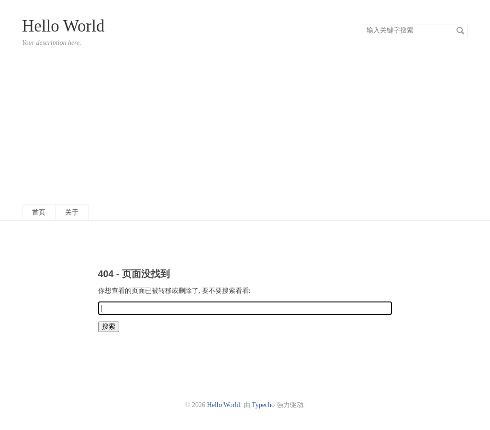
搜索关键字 (363, 23)
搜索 (460, 30)
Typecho (263, 404)
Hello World (63, 26)
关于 (71, 212)
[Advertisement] (245, 126)
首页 (38, 212)
